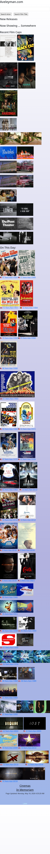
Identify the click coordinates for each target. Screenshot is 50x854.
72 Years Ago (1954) (30, 307)
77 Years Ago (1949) (28, 277)
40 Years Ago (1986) (10, 681)
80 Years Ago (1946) (10, 597)
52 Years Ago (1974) (10, 664)
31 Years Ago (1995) (10, 697)
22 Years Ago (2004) (10, 731)
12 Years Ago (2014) (35, 764)
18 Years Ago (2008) (10, 748)
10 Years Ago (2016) (10, 781)
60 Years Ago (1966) (10, 429)
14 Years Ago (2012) (29, 489)
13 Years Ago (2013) (10, 764)
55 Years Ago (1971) (28, 429)
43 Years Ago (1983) (10, 489)
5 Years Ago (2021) (27, 580)
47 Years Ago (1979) (10, 459)
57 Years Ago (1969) (10, 647)
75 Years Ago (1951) (10, 307)
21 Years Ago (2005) (33, 731)
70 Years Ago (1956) (10, 338)
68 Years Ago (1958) (10, 368)
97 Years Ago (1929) (10, 277)
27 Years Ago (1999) (10, 714)
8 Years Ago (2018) (9, 550)
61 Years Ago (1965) (10, 398)
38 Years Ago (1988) (28, 681)
